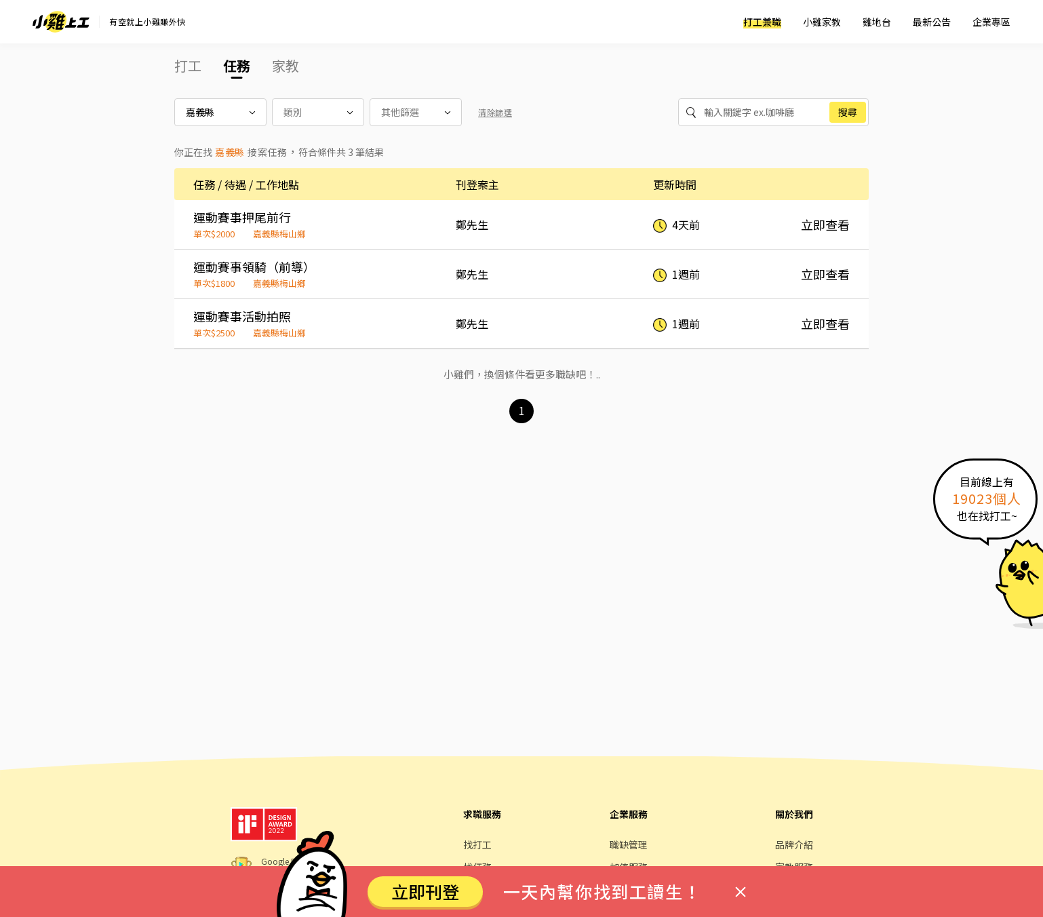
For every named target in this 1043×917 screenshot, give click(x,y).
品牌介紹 (794, 844)
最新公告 (932, 21)
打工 (187, 65)
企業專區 (991, 21)
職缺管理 (629, 844)
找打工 (477, 844)
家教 (285, 65)
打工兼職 (762, 21)
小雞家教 (822, 21)
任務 (236, 65)
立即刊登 (425, 891)
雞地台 (877, 21)
